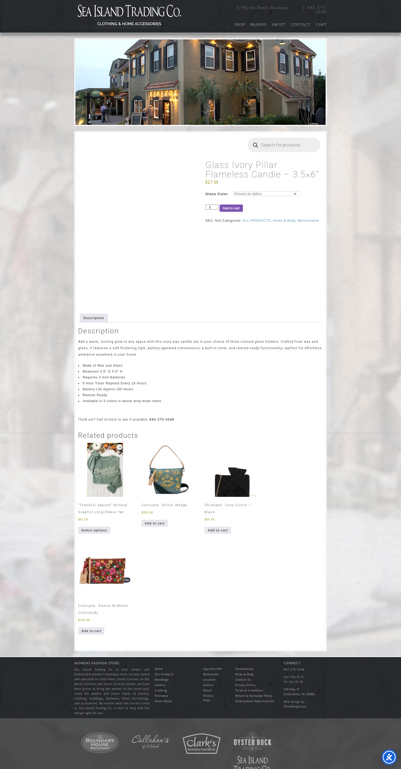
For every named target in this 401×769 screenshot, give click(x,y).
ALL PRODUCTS (257, 221)
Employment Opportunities (255, 701)
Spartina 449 (212, 669)
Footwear (162, 696)
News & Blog (244, 674)
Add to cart (231, 208)
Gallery (208, 685)
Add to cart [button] (155, 523)
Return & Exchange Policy (254, 696)
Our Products (164, 674)
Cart (321, 25)
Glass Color (216, 194)
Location (209, 679)
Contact (301, 25)
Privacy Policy (245, 685)
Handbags (162, 679)
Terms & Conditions (249, 690)
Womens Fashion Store (96, 663)
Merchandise (308, 221)
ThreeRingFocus (295, 706)
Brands (258, 25)
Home (159, 669)
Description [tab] (93, 318)
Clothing (161, 690)
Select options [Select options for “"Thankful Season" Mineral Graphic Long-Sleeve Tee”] (94, 530)
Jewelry (160, 685)
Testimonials (244, 669)
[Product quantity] (211, 207)
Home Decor (163, 701)
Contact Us (243, 679)
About (279, 25)
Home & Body (284, 221)
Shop (240, 25)
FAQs (206, 700)
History (208, 696)
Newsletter (211, 674)
